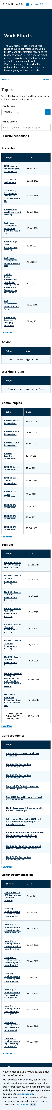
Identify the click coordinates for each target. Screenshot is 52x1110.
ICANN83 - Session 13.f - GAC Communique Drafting (15, 526)
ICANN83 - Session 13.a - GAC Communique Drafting (16, 594)
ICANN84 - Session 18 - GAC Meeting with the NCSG (17, 513)
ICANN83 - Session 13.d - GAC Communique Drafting (16, 553)
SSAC (8, 1027)
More (46, 79)
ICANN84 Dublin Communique (12, 390)
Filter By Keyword (9, 121)
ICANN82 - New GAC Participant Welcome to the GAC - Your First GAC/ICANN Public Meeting (16, 609)
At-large (10, 1007)
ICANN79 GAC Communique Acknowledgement (18, 779)
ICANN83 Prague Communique (12, 401)
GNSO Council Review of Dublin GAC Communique (22, 675)
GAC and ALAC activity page (15, 178)
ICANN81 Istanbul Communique (13, 412)
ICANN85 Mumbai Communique (13, 379)
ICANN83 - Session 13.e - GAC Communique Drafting (16, 539)
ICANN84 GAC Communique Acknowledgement (18, 686)
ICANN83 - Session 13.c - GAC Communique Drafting (15, 566)
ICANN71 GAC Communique (11, 467)
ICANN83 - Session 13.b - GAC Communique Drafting (16, 580)
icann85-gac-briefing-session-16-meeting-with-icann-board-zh (15, 829)
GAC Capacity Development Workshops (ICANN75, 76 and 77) (17, 215)
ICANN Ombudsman (15, 990)
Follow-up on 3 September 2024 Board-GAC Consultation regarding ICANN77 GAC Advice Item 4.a (24, 742)
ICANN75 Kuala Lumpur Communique (15, 434)
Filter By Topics (8, 106)
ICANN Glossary (13, 1065)
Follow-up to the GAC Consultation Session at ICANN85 (15, 816)
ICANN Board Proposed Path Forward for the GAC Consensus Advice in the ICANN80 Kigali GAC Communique (25, 756)
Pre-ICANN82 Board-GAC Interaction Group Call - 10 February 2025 (17, 626)
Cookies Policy (12, 1044)
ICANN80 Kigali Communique (11, 423)
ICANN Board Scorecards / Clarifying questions (17, 281)
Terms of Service (13, 1048)
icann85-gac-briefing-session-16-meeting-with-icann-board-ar (15, 884)
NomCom (10, 1019)
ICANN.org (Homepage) (17, 982)
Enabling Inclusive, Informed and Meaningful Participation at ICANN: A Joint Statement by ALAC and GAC (17, 255)
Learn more (26, 1093)
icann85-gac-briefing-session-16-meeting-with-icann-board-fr (15, 870)
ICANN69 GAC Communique (11, 478)
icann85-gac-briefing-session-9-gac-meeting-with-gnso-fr (15, 938)
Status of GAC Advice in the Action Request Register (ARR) (22, 708)
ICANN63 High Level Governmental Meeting (16, 227)
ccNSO (9, 1011)
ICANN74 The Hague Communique (14, 445)
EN (27, 3)
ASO (8, 1003)
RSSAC (9, 1023)
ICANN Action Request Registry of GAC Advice (15, 167)
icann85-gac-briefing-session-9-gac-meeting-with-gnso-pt (15, 924)
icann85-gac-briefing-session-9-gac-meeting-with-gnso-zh (15, 897)
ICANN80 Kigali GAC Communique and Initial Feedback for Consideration (23, 768)
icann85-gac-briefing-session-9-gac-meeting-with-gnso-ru (15, 911)
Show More (6, 290)
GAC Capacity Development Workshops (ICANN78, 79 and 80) (17, 190)
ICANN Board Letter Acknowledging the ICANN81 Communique (24, 730)
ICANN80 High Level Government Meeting (15, 202)
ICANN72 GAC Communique (11, 456)
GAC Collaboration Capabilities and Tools (15, 270)
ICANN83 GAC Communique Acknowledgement (18, 697)
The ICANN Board (14, 986)
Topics (5, 79)
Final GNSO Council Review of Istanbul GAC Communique (24, 719)
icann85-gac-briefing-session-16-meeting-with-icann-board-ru (15, 843)
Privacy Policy (12, 1040)
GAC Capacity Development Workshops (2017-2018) (17, 239)
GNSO (9, 1015)
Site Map (10, 1061)
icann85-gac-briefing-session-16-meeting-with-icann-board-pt (15, 856)
